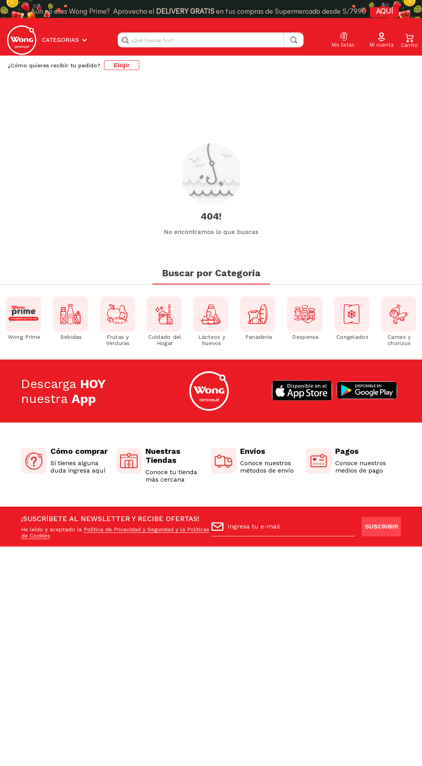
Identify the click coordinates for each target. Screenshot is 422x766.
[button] (381, 40)
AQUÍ (384, 12)
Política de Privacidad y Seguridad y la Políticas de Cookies (115, 478)
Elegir (122, 65)
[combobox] (210, 39)
